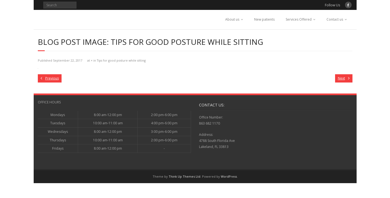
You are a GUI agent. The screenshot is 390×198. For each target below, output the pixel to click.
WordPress (229, 176)
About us (232, 19)
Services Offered (299, 19)
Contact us (335, 19)
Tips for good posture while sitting (121, 60)
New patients (264, 19)
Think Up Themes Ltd (184, 176)
